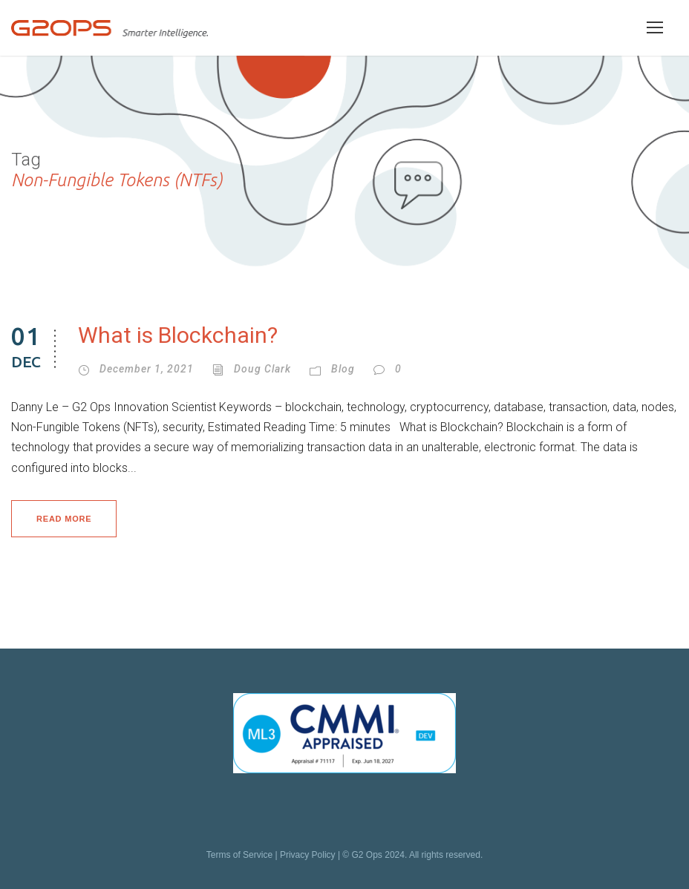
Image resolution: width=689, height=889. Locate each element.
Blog (343, 369)
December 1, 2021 (146, 369)
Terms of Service (239, 855)
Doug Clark (262, 369)
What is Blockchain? (178, 335)
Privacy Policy (308, 855)
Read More (63, 518)
